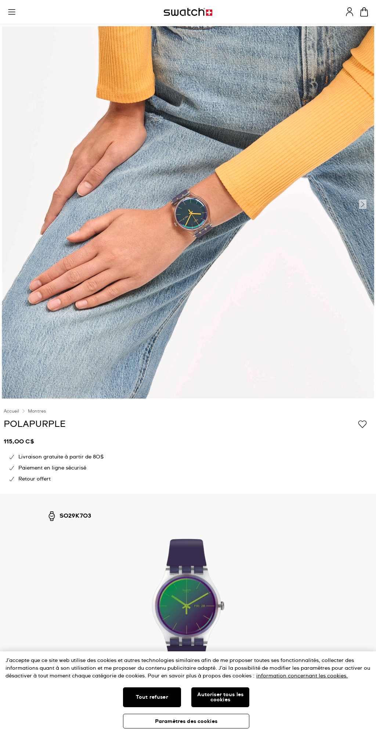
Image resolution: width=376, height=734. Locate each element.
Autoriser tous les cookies (220, 697)
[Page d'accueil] (188, 12)
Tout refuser (152, 697)
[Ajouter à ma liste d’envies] (362, 423)
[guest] (349, 11)
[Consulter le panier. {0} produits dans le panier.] (364, 12)
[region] (188, 692)
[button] (11, 12)
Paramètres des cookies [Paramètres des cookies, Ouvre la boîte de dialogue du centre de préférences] (186, 721)
